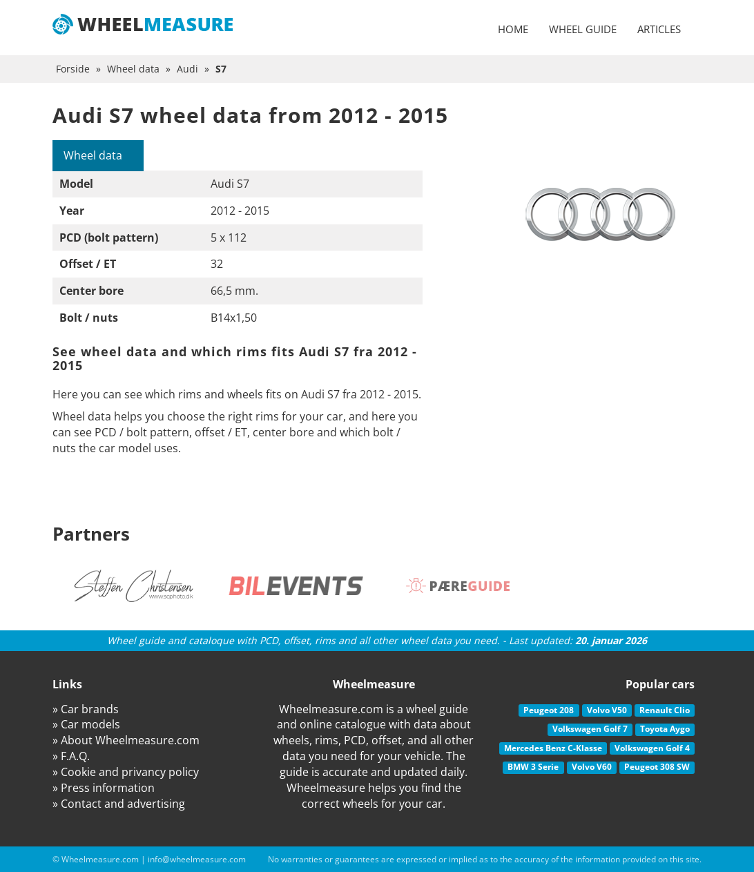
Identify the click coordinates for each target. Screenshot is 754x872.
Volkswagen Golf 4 (652, 748)
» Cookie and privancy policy (125, 771)
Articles (659, 29)
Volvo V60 (592, 767)
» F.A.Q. (71, 756)
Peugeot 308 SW (657, 767)
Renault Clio (664, 710)
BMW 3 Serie (533, 767)
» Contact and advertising (118, 803)
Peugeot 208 (548, 710)
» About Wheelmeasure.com (126, 740)
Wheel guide (583, 29)
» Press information (103, 787)
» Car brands (85, 709)
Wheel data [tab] (93, 155)
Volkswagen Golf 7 (590, 729)
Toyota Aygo (665, 729)
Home (513, 29)
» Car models (86, 724)
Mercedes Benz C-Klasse (553, 748)
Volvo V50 (607, 710)
